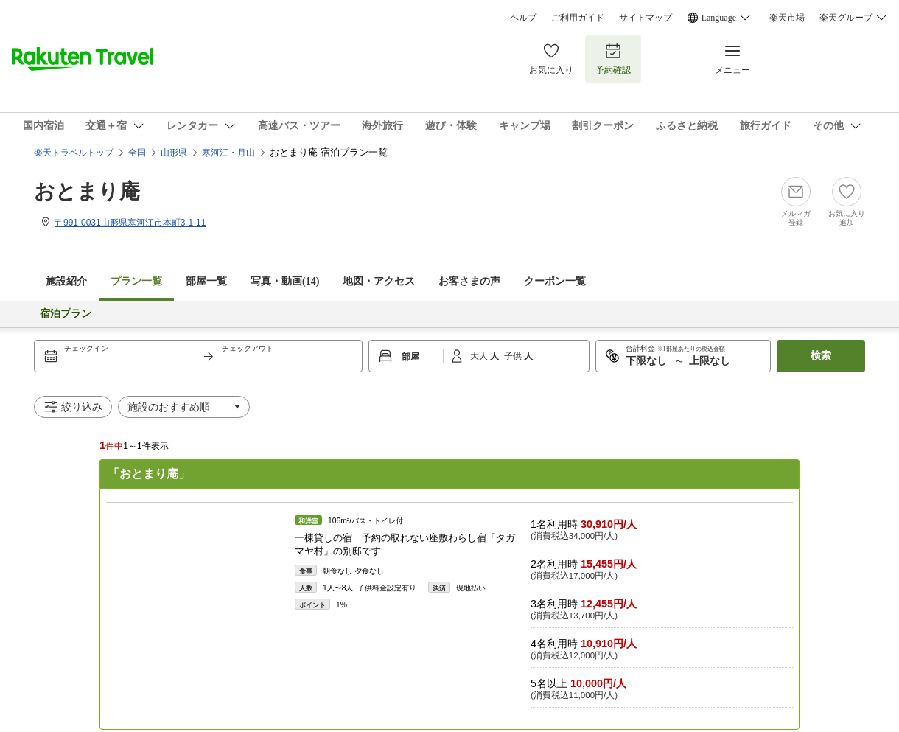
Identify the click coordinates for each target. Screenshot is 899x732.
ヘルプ (523, 18)
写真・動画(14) (285, 281)
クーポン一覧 (555, 281)
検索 (821, 355)
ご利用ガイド (577, 18)
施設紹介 (66, 281)
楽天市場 (787, 18)
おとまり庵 (87, 191)
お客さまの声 (469, 281)
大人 (480, 356)
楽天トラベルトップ (73, 152)
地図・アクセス (379, 281)
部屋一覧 (206, 281)
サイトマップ (645, 18)
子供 (514, 356)
